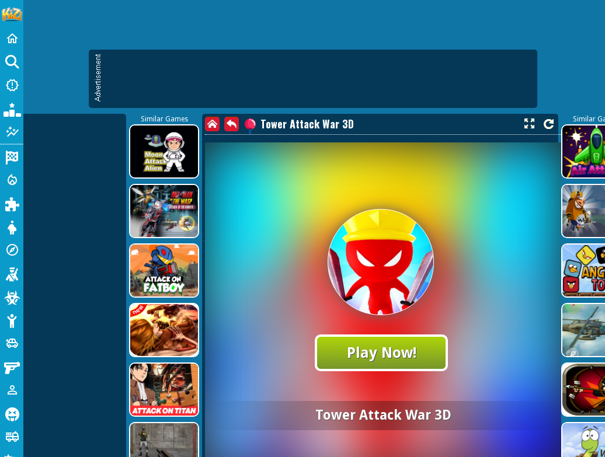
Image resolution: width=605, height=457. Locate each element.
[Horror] (11, 413)
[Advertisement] (109, 162)
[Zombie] (11, 296)
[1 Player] (11, 390)
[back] (231, 124)
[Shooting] (11, 273)
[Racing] (11, 156)
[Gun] (11, 366)
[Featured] (11, 132)
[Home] (11, 38)
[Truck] (11, 436)
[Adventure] (11, 249)
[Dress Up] (11, 226)
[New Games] (11, 85)
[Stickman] (11, 320)
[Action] (11, 179)
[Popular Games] (11, 108)
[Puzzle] (11, 203)
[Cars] (11, 343)
